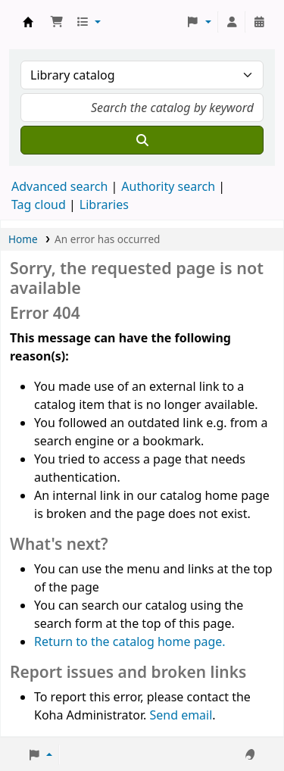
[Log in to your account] (232, 22)
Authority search (168, 186)
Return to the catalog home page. (130, 641)
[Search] (142, 140)
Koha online (28, 22)
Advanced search (59, 186)
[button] (57, 22)
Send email (180, 715)
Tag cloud (38, 204)
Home (23, 239)
